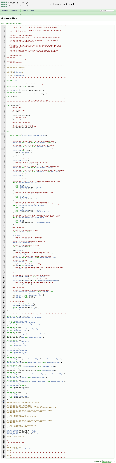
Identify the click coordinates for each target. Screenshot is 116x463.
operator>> (17, 90)
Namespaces (15, 11)
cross (34, 431)
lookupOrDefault (36, 183)
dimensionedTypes (18, 14)
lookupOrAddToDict (37, 205)
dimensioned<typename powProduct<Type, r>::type (24, 318)
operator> (13, 366)
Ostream (20, 308)
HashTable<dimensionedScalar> (47, 280)
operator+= (20, 294)
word (27, 143)
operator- (23, 378)
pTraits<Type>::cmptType (30, 135)
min (21, 363)
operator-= (20, 295)
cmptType (43, 135)
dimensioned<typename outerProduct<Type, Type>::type (26, 329)
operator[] (32, 291)
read (17, 265)
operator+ (23, 374)
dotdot (35, 434)
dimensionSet (40, 143)
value (23, 246)
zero (44, 324)
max (21, 359)
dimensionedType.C (23, 449)
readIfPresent (21, 269)
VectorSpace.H (19, 75)
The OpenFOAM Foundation (19, 6)
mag (22, 338)
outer (34, 430)
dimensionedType (29, 14)
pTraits (12, 324)
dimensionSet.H (19, 74)
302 (3, 401)
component (32, 254)
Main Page (5, 10)
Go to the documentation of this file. (12, 23)
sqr (8, 330)
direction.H (18, 73)
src (2, 14)
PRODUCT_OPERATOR (13, 430)
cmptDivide (23, 350)
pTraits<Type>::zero (43, 189)
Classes (25, 11)
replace (18, 258)
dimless (27, 154)
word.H (16, 71)
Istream (24, 160)
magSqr (23, 334)
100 (3, 149)
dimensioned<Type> (42, 146)
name (27, 153)
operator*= (20, 296)
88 (3, 134)
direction (44, 254)
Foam (15, 80)
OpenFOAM (16, 3)
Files (32, 11)
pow (8, 319)
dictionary (55, 171)
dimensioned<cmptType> (20, 254)
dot (33, 433)
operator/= (20, 298)
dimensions (31, 239)
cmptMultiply (24, 341)
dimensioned (16, 143)
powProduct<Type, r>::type (25, 323)
